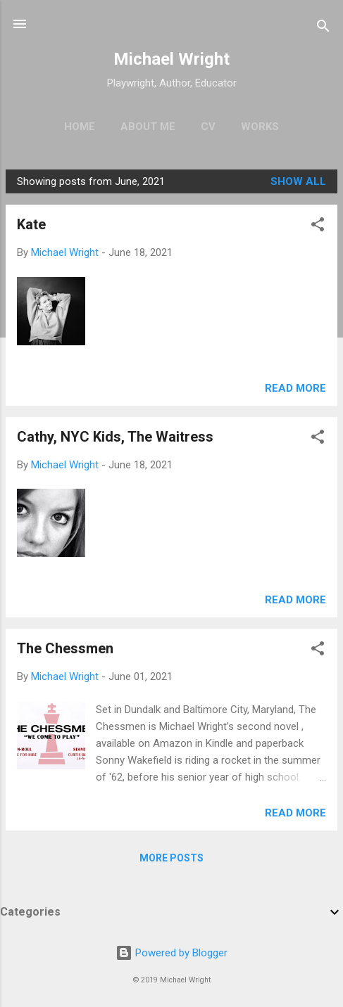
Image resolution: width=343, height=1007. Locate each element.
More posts (171, 858)
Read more (295, 388)
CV (208, 126)
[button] (317, 227)
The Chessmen (65, 648)
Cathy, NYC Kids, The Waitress (115, 436)
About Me (147, 126)
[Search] (323, 28)
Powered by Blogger (171, 953)
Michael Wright (171, 59)
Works (260, 126)
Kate (31, 224)
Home (79, 126)
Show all (298, 181)
